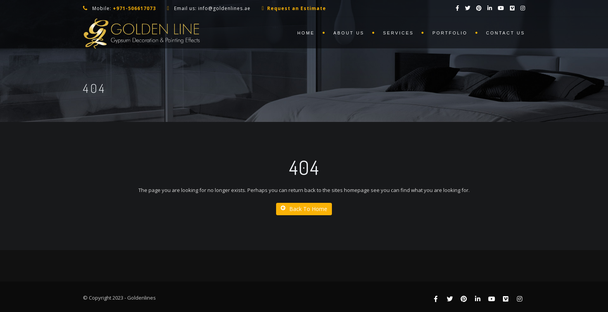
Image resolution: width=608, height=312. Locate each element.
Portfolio (449, 33)
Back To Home (304, 209)
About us (348, 33)
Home (306, 33)
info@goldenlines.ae (224, 8)
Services (398, 33)
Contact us (505, 33)
